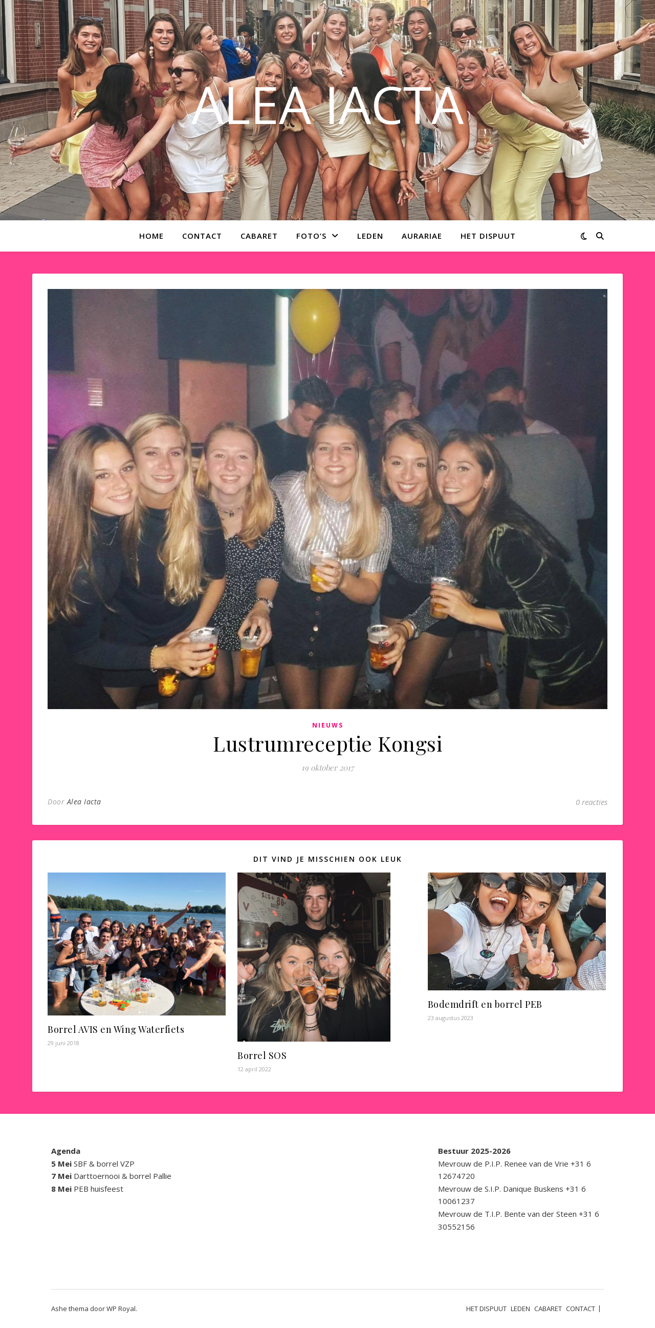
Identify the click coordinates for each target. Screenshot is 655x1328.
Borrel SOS (262, 1055)
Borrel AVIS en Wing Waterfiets (116, 1029)
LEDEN (370, 236)
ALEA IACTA (327, 104)
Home (151, 236)
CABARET (259, 236)
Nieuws (327, 725)
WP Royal (121, 1308)
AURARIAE (422, 236)
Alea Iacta (84, 801)
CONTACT (202, 236)
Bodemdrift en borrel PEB (485, 1004)
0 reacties (591, 802)
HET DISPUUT (488, 236)
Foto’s (311, 236)
